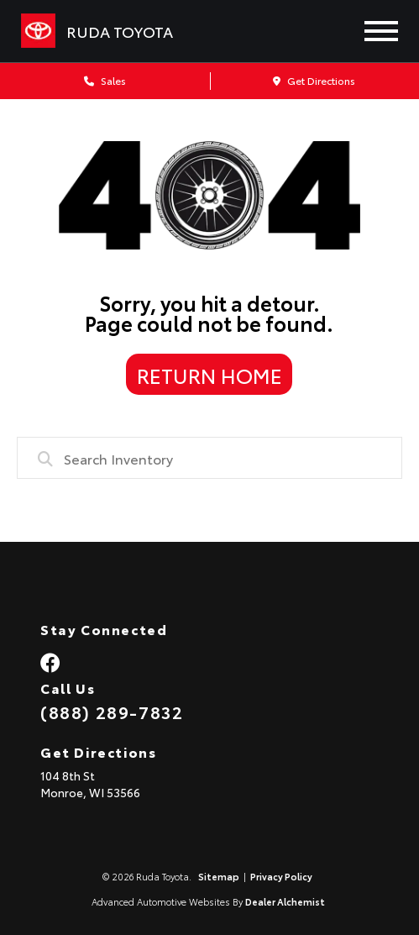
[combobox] (209, 458)
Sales (105, 80)
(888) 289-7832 (111, 711)
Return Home (209, 374)
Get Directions (314, 80)
